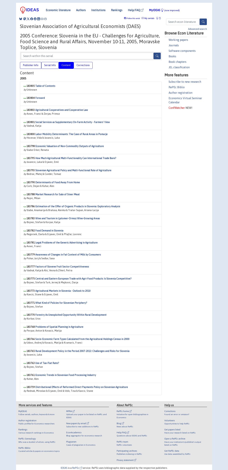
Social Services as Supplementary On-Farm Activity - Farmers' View (72, 122)
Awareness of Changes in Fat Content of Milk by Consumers (68, 254)
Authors (81, 10)
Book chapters (177, 61)
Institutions (98, 10)
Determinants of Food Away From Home (57, 182)
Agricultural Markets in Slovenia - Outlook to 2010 (63, 290)
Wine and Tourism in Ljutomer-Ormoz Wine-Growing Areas (67, 218)
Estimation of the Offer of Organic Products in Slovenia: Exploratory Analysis (77, 206)
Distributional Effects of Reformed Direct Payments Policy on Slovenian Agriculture (81, 387)
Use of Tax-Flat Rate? (47, 363)
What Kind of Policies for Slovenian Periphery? (61, 302)
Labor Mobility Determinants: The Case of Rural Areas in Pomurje (71, 134)
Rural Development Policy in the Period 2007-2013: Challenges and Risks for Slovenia (82, 351)
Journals (174, 45)
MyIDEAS (164, 10)
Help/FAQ (136, 10)
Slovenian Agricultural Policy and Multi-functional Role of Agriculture (73, 170)
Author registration (180, 92)
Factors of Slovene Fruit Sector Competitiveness (62, 266)
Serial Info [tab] (50, 65)
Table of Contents (45, 86)
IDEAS (64, 468)
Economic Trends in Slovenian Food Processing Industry (65, 375)
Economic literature (58, 10)
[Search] (203, 22)
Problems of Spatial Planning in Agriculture (59, 327)
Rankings (116, 10)
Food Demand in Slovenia (49, 230)
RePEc (77, 468)
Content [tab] (66, 65)
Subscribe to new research (185, 81)
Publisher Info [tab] (30, 65)
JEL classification (179, 67)
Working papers (178, 39)
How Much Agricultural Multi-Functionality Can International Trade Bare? (75, 158)
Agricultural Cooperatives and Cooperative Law (61, 110)
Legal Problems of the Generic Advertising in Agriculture (66, 242)
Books (172, 56)
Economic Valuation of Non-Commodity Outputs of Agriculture (69, 146)
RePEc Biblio (177, 87)
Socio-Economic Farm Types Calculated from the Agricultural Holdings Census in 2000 (82, 339)
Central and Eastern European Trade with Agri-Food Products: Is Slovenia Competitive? (83, 278)
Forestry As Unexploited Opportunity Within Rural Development (71, 315)
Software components (182, 50)
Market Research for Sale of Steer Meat (57, 194)
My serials (148, 18)
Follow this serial (133, 18)
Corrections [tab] (83, 65)
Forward (40, 98)
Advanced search (197, 29)
